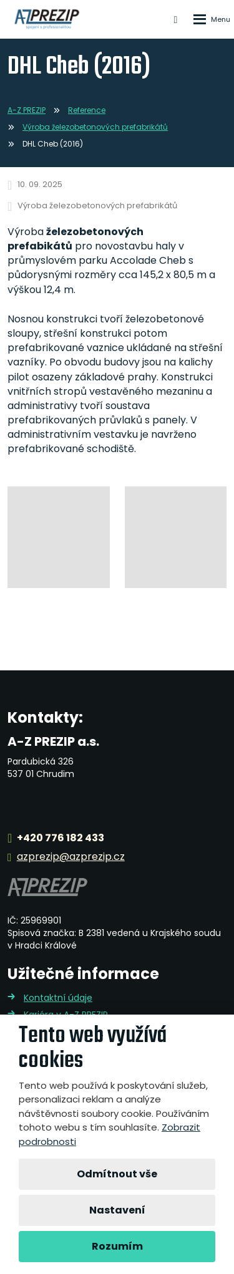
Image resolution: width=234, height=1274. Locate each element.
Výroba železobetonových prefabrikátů (97, 205)
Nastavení (117, 1210)
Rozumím (117, 1246)
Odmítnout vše (117, 1174)
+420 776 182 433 (60, 838)
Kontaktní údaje (58, 998)
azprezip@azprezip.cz (71, 857)
